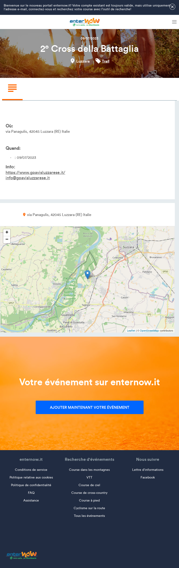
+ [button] (6, 232)
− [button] (6, 239)
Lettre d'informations (147, 470)
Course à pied (89, 500)
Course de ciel (89, 485)
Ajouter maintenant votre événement (89, 407)
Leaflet (131, 330)
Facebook (148, 477)
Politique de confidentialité (31, 485)
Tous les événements (89, 516)
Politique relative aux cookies (31, 477)
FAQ (31, 493)
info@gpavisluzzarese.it (28, 177)
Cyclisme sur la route (89, 508)
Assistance (31, 500)
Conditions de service (31, 470)
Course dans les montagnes (89, 470)
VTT (89, 477)
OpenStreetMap (149, 330)
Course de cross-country (89, 493)
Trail (105, 61)
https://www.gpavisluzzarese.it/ (35, 172)
